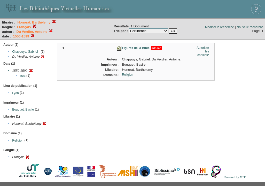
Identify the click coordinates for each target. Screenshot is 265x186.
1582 (22, 76)
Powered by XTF (235, 177)
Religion (17, 140)
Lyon (15, 93)
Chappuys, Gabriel (25, 51)
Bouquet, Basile (23, 109)
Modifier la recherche (219, 27)
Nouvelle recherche (250, 27)
